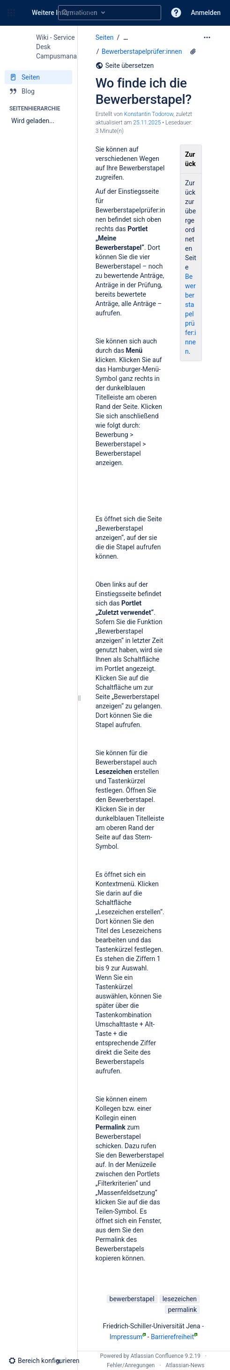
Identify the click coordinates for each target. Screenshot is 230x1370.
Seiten (105, 37)
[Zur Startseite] (22, 12)
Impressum (128, 1337)
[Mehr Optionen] (207, 37)
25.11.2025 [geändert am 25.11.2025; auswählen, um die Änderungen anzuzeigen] (147, 122)
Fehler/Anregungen (131, 1365)
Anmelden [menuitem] (206, 12)
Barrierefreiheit (174, 1337)
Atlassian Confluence (157, 1356)
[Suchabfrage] (109, 12)
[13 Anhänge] (193, 51)
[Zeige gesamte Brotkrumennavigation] (125, 38)
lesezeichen (180, 1299)
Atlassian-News (185, 1365)
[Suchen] (65, 12)
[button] (11, 12)
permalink (182, 1309)
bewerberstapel (132, 1299)
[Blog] (38, 91)
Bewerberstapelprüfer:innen (142, 51)
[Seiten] (38, 77)
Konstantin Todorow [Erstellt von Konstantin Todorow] (148, 114)
